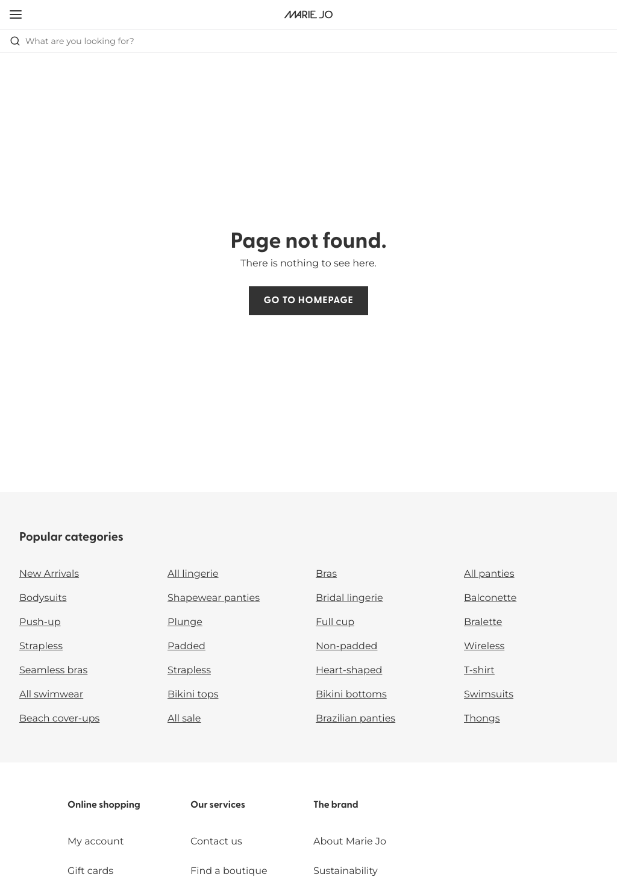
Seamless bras (53, 670)
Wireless (484, 646)
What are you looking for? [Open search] (72, 41)
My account (95, 841)
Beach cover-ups (59, 719)
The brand (336, 805)
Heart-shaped (349, 670)
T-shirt (479, 670)
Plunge (185, 622)
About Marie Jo (349, 841)
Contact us (216, 841)
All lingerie (193, 574)
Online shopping (103, 805)
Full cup (335, 622)
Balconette (490, 598)
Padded (186, 646)
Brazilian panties (355, 719)
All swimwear (51, 694)
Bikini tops (193, 694)
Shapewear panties (214, 598)
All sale (184, 719)
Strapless (41, 646)
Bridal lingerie (349, 598)
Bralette (483, 622)
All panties (489, 574)
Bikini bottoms (351, 694)
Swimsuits (488, 694)
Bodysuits (42, 598)
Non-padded (346, 646)
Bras (326, 574)
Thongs (482, 719)
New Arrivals (49, 574)
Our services (217, 805)
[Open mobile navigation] (15, 14)
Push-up (40, 622)
